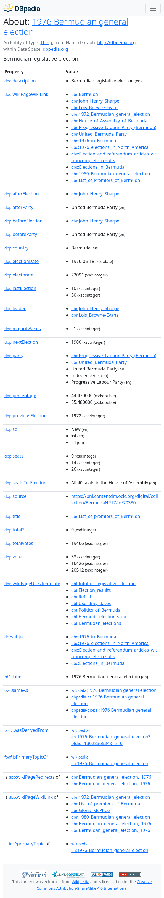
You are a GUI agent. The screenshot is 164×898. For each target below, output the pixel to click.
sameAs (16, 690)
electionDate (21, 261)
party (13, 356)
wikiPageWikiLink (26, 94)
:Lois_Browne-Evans (94, 107)
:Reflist (81, 597)
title (12, 516)
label (13, 677)
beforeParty (20, 234)
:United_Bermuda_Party (99, 134)
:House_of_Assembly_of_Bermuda (109, 121)
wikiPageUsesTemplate (32, 583)
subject (15, 637)
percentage (20, 395)
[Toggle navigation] (153, 8)
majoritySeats (22, 329)
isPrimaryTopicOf (26, 757)
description (20, 81)
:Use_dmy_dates (91, 603)
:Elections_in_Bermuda (98, 167)
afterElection (21, 194)
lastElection (20, 288)
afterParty (18, 207)
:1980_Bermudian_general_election (110, 174)
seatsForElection (25, 483)
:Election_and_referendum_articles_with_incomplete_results (114, 157)
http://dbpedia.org (116, 42)
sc (10, 429)
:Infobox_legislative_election (103, 583)
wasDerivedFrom (26, 730)
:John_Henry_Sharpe (95, 101)
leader (15, 308)
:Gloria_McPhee (90, 810)
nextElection (21, 342)
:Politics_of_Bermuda (96, 610)
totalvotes (18, 543)
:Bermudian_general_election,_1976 (111, 777)
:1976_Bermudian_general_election (109, 760)
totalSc (15, 530)
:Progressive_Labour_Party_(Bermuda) (113, 127)
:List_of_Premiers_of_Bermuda (105, 180)
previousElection (25, 416)
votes (14, 557)
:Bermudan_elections (96, 623)
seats (13, 456)
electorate (18, 275)
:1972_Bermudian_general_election (110, 114)
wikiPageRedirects (32, 777)
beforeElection (23, 221)
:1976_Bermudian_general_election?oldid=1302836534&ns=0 (110, 737)
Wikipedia (80, 881)
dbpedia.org (55, 49)
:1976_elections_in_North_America (110, 147)
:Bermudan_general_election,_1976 (110, 784)
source (15, 496)
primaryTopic (26, 844)
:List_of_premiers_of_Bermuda (105, 516)
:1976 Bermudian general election (114, 690)
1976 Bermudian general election (65, 26)
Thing (46, 42)
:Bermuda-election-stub (98, 617)
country (16, 248)
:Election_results (91, 590)
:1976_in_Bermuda (93, 141)
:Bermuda (84, 94)
